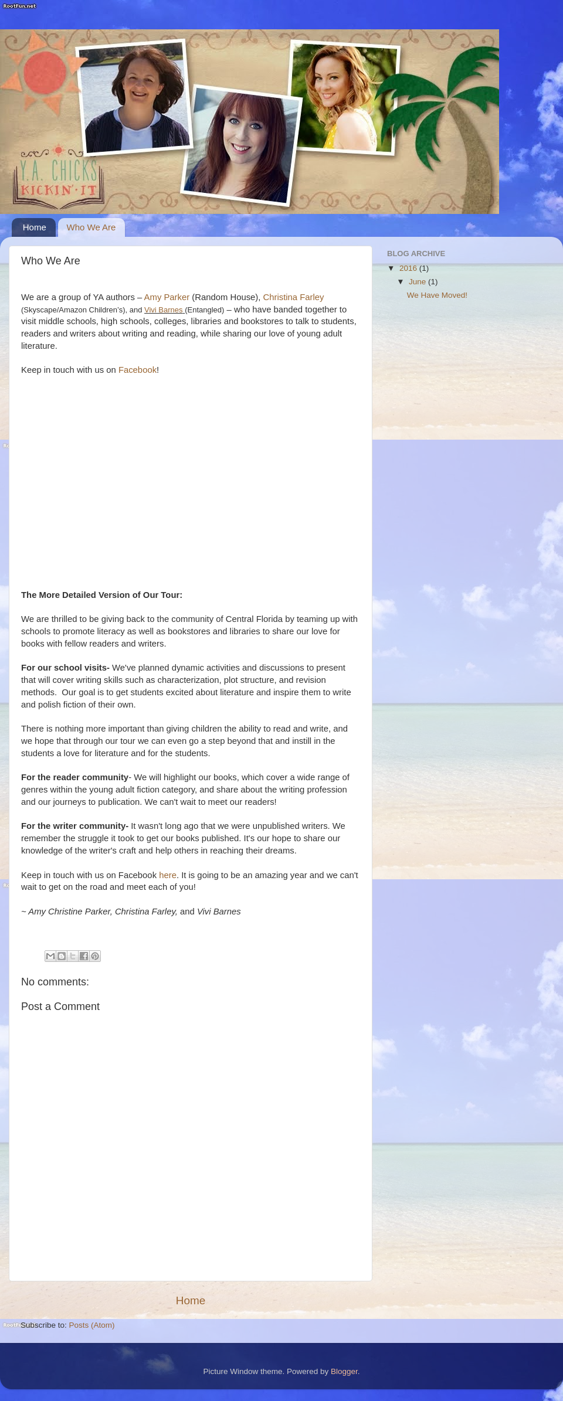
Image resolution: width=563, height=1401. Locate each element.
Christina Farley (293, 297)
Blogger (344, 1371)
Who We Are (91, 227)
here (168, 875)
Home (34, 227)
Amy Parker (168, 297)
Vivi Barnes (163, 309)
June (418, 281)
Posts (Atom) (92, 1325)
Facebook (137, 370)
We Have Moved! (437, 295)
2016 (409, 268)
